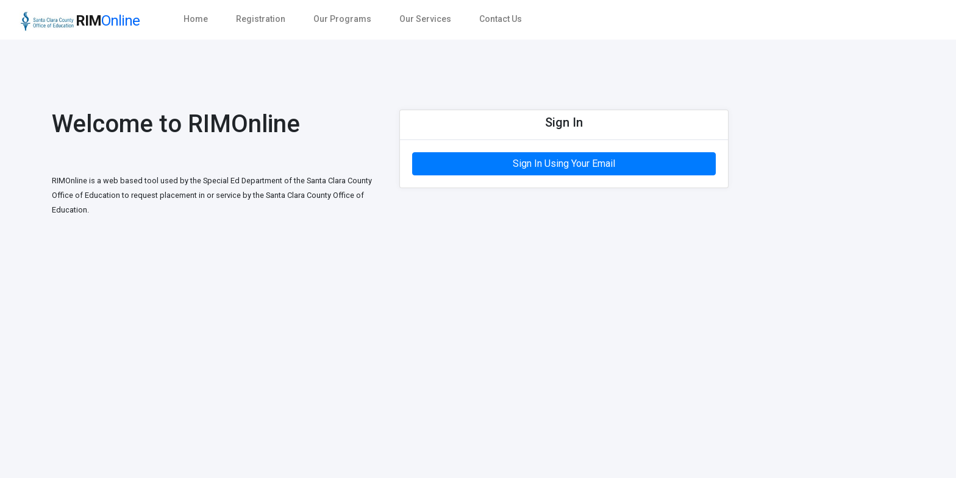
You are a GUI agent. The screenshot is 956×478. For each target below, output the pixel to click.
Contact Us (500, 19)
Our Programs (342, 19)
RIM (79, 21)
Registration (260, 19)
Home (196, 19)
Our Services (425, 19)
